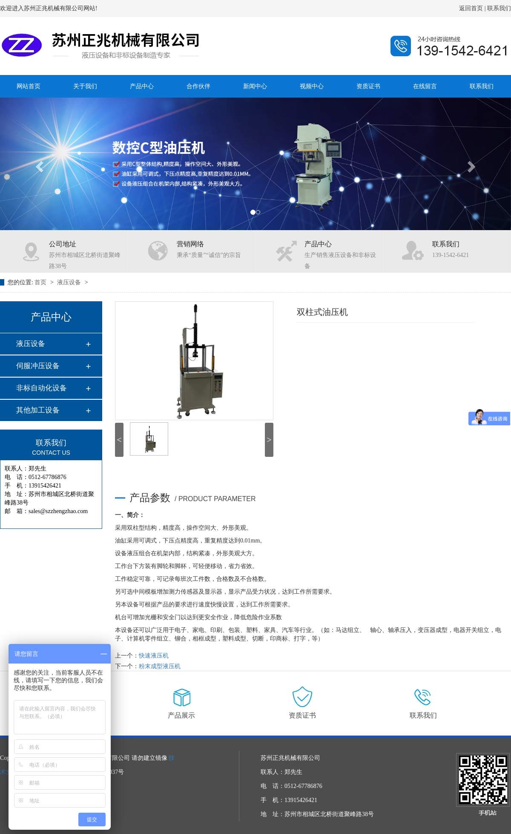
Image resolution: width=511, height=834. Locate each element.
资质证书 (368, 86)
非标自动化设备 (41, 388)
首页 (41, 282)
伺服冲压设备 (38, 366)
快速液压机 (154, 655)
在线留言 (425, 86)
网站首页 (28, 86)
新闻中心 (255, 86)
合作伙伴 (198, 86)
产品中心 (142, 86)
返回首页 (471, 8)
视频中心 (312, 86)
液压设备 (70, 282)
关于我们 (85, 86)
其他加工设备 (38, 410)
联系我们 (498, 8)
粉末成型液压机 (160, 666)
